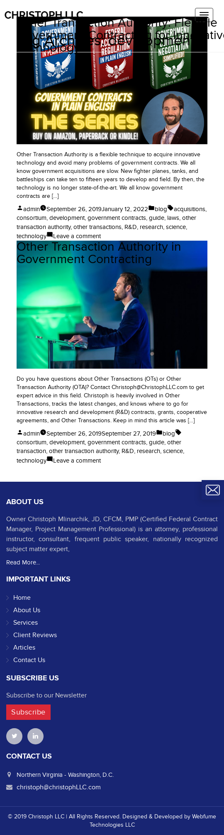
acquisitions (189, 209)
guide (156, 218)
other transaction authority (84, 451)
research (151, 227)
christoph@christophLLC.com (59, 787)
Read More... (23, 562)
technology (31, 236)
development (67, 218)
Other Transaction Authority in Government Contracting (99, 253)
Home (22, 598)
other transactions (97, 227)
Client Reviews (35, 635)
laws (173, 218)
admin (31, 209)
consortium (31, 218)
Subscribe (28, 712)
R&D (130, 227)
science (176, 227)
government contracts (117, 218)
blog (161, 209)
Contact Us (29, 660)
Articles (24, 647)
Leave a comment (77, 236)
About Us (26, 610)
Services (25, 622)
